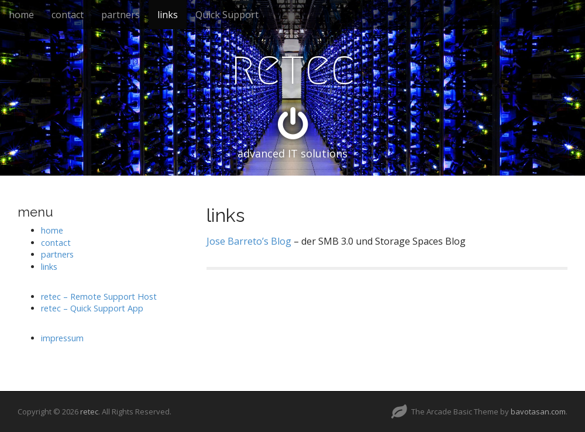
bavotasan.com (538, 411)
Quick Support (227, 14)
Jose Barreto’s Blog (249, 241)
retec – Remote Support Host (99, 296)
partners (120, 14)
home (21, 14)
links (167, 14)
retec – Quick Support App (92, 308)
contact (67, 14)
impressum (62, 338)
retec (292, 68)
